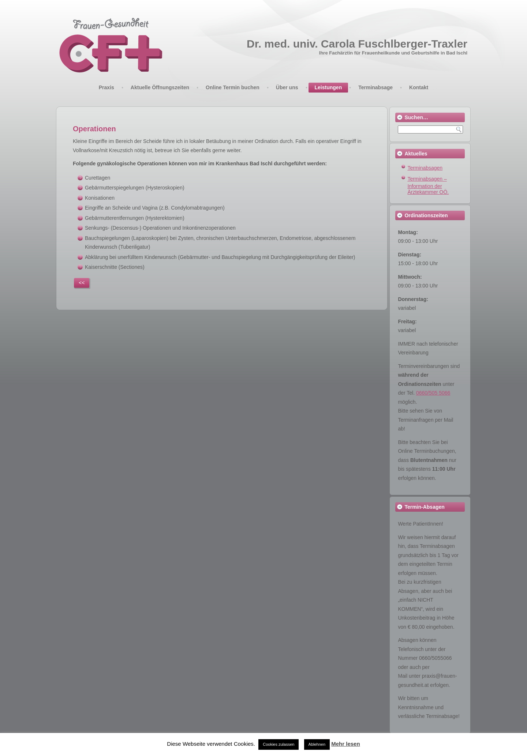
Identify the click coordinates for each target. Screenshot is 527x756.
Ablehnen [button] (317, 744)
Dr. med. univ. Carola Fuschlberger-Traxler (357, 44)
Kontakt (418, 87)
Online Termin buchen (232, 87)
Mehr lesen (345, 744)
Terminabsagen (424, 168)
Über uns (287, 87)
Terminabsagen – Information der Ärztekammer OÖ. (428, 185)
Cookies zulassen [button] (278, 744)
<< (82, 283)
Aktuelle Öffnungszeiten (160, 87)
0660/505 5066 (433, 393)
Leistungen (328, 87)
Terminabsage (375, 87)
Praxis (106, 87)
